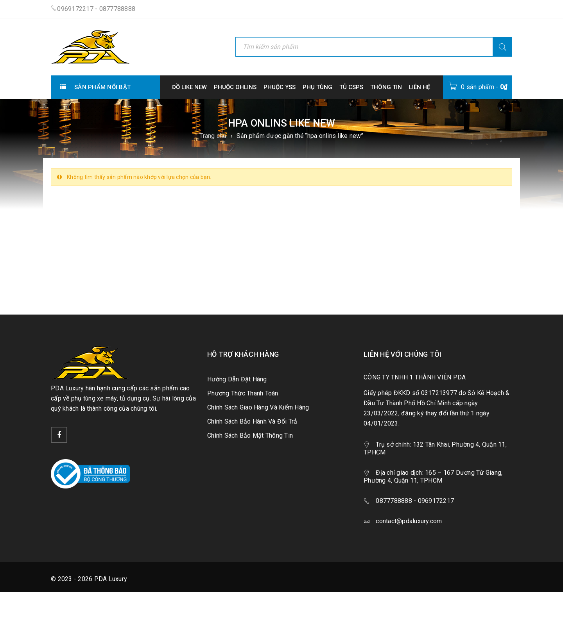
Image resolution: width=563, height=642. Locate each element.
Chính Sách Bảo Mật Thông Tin (250, 435)
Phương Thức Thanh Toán (242, 393)
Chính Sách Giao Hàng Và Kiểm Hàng (258, 407)
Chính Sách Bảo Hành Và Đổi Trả (252, 421)
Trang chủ (212, 135)
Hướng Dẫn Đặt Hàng (237, 379)
